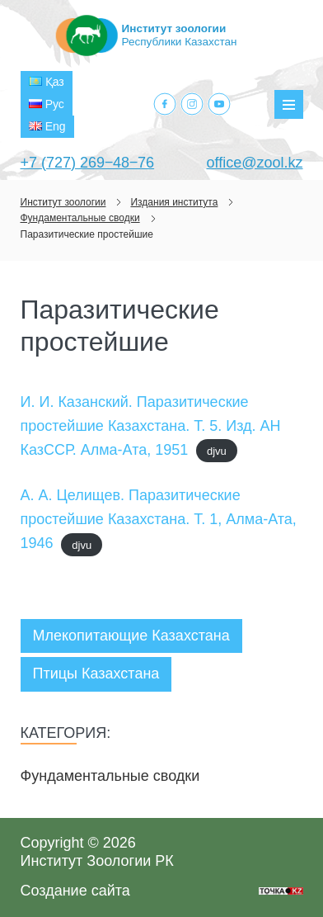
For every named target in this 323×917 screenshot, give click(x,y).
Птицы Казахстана (96, 673)
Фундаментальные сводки (110, 776)
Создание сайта (75, 890)
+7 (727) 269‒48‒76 (88, 162)
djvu (217, 451)
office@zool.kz (255, 162)
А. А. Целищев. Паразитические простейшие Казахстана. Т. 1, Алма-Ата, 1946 (159, 519)
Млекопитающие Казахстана (131, 635)
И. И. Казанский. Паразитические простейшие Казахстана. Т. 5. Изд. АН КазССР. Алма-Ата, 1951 (151, 426)
